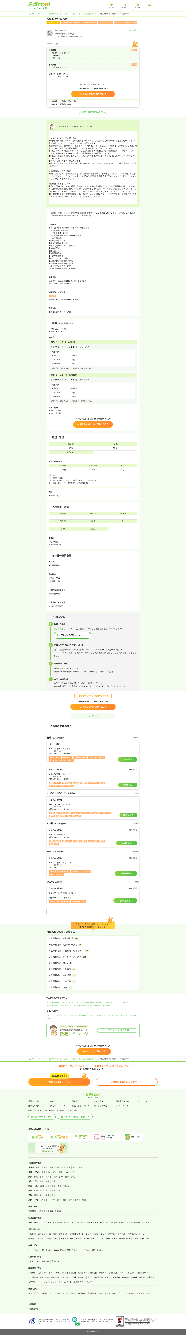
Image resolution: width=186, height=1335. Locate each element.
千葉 (55, 1177)
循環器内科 (82, 1273)
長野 (73, 1172)
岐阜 (42, 1181)
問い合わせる (60, 629)
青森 (51, 1167)
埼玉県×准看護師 (79, 1005)
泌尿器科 (116, 1277)
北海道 (44, 1167)
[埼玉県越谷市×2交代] (93, 987)
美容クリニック (99, 1234)
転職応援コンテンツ (80, 1106)
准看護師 (124, 1015)
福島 (80, 1167)
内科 (51, 1273)
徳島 (36, 1195)
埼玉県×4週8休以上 (54, 1002)
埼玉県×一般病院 (94, 1005)
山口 (59, 1190)
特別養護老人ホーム (135, 1234)
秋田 (69, 1167)
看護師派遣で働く (101, 1106)
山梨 (67, 1172)
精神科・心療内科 (129, 1277)
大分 (65, 1200)
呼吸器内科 (59, 1273)
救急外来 (58, 1222)
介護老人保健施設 (35, 1239)
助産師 (58, 1211)
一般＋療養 (52, 1234)
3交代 (37, 1261)
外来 (36, 1222)
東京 (36, 1177)
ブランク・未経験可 (96, 1015)
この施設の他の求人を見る (93, 112)
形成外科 (64, 1277)
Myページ (54, 1101)
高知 (53, 1195)
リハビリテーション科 (49, 1282)
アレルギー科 (66, 1282)
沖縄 (84, 1200)
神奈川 (43, 1177)
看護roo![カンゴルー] (36, 14)
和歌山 (66, 1186)
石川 (55, 1172)
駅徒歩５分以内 (69, 1293)
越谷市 (74, 14)
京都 (42, 1186)
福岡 (42, 1200)
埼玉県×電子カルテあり (71, 1002)
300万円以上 (33, 1250)
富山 (49, 1172)
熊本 (59, 1200)
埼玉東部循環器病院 (89, 14)
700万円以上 (84, 1250)
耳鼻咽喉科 (98, 1277)
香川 (42, 1195)
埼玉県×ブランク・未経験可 (116, 1002)
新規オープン (34, 1293)
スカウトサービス (57, 1106)
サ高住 (101, 1239)
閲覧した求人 (34, 1106)
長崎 (53, 1200)
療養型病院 (63, 1234)
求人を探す (98, 1101)
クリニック (86, 1234)
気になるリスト (144, 1101)
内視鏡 (137, 1222)
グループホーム (89, 1239)
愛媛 (48, 1195)
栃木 (67, 1177)
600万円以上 (72, 1250)
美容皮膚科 (42, 1273)
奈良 (59, 1186)
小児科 (73, 1277)
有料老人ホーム (52, 1239)
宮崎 (71, 1200)
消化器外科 (33, 1277)
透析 (73, 1222)
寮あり (101, 1293)
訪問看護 (81, 1222)
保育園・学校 (117, 1222)
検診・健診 (104, 1222)
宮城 (63, 1167)
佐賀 (47, 1200)
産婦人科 (82, 1277)
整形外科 (55, 1277)
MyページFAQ (122, 1106)
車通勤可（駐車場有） (79, 1015)
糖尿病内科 (113, 1273)
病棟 (30, 1222)
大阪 (36, 1186)
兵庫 (48, 1186)
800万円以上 (97, 1250)
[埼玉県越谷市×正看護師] (93, 969)
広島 (36, 1190)
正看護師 (115, 1015)
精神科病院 (75, 1234)
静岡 (48, 1181)
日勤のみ (46, 1261)
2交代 (49, 1019)
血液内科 (93, 1273)
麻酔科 (151, 1277)
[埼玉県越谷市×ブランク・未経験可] (93, 957)
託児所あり (111, 1293)
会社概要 (32, 1304)
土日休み (57, 1293)
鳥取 (48, 1190)
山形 (74, 1167)
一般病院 (132, 1015)
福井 (61, 1172)
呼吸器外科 (130, 1273)
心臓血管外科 (142, 1273)
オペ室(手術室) (46, 1222)
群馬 (73, 1177)
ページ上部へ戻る (93, 716)
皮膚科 (107, 1277)
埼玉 (49, 1177)
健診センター (125, 1239)
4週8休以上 (51, 1015)
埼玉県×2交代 (107, 1005)
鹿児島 (77, 1200)
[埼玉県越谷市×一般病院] (93, 981)
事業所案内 (33, 1309)
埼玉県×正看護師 (65, 1005)
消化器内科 (71, 1273)
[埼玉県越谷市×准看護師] (93, 975)
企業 (148, 1239)
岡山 (42, 1190)
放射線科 (143, 1277)
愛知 (36, 1181)
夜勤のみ (55, 1261)
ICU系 (108, 1015)
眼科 (89, 1277)
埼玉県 (65, 14)
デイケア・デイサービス (71, 1239)
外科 (122, 1273)
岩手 (57, 1167)
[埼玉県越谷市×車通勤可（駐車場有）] (93, 951)
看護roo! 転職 (53, 14)
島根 (53, 1190)
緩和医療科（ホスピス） (84, 1282)
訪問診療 (128, 1222)
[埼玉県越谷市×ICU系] (93, 963)
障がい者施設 (111, 1239)
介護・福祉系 (92, 1222)
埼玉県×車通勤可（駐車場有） (93, 1002)
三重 (53, 1181)
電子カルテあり (62, 1015)
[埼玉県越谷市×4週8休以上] (93, 938)
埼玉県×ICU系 (52, 1005)
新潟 (43, 1172)
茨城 (61, 1177)
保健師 (50, 1211)
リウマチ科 (33, 1282)
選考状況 (76, 1101)
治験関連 (146, 1222)
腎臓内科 (102, 1273)
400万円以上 (46, 1250)
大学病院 (41, 1234)
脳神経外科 (44, 1277)
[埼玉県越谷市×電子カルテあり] (93, 945)
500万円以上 (59, 1250)
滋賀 (53, 1186)
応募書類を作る (122, 1101)
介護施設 (121, 1234)
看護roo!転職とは (35, 1101)
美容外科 (32, 1273)
